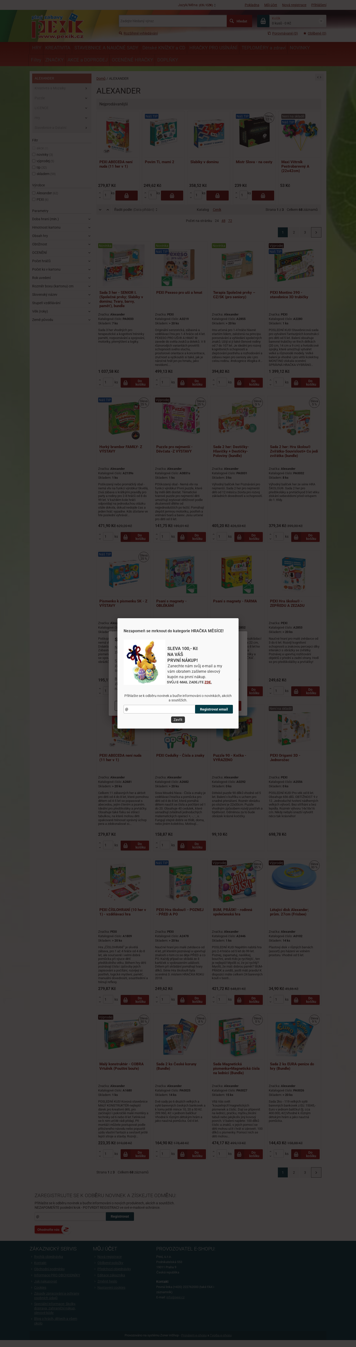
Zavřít (178, 720)
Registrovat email (214, 709)
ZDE (207, 682)
